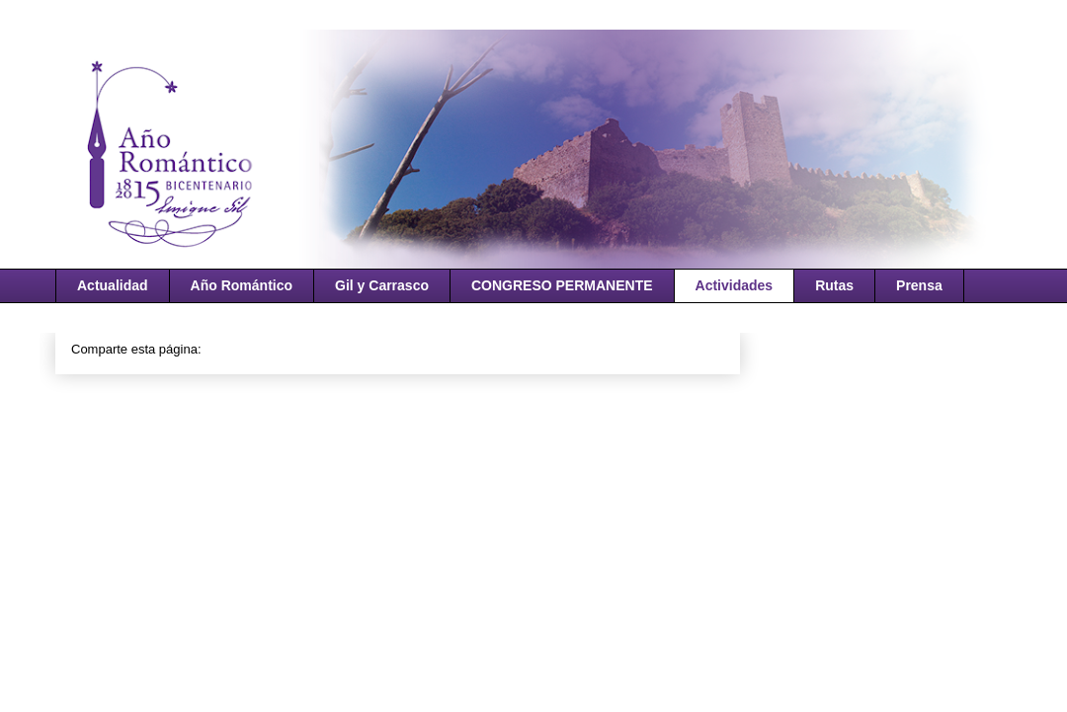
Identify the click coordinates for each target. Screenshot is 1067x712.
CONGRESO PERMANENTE (562, 285)
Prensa (919, 285)
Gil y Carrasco (382, 285)
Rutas (834, 285)
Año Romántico (241, 285)
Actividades (735, 285)
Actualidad (112, 285)
